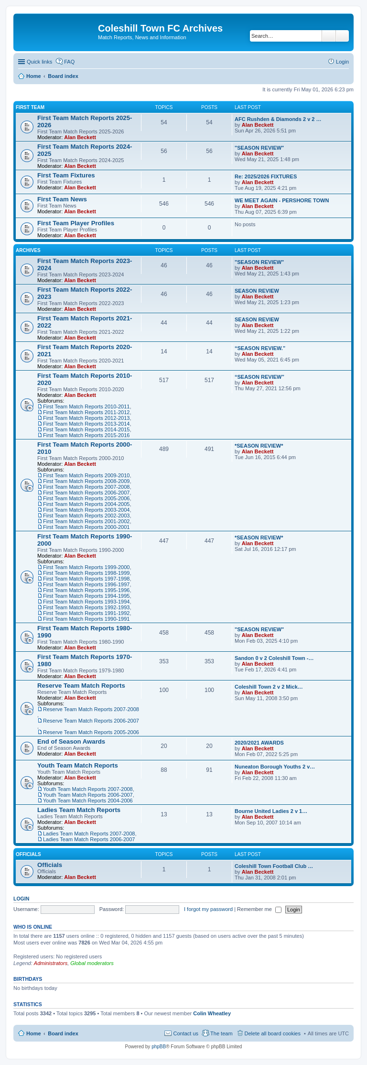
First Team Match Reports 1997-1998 (86, 579)
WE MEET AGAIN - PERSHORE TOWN (282, 200)
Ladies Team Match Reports (78, 809)
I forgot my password (208, 909)
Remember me (259, 909)
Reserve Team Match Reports (81, 685)
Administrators (50, 963)
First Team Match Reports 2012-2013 (86, 418)
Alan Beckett (80, 137)
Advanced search (342, 36)
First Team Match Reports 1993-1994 (86, 601)
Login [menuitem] (342, 62)
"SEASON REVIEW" (259, 148)
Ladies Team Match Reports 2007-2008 (89, 833)
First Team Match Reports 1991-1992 (86, 613)
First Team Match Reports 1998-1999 (86, 573)
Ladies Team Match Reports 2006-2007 (89, 839)
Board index (63, 1033)
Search (329, 36)
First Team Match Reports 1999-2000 (86, 567)
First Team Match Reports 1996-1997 (86, 584)
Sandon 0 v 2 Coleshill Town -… (274, 658)
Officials (28, 854)
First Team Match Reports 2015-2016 (86, 435)
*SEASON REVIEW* (259, 446)
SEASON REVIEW (257, 291)
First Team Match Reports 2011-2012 (86, 412)
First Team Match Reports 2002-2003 (86, 515)
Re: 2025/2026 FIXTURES (266, 176)
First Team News (62, 199)
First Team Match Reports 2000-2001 (86, 527)
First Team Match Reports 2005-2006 (86, 498)
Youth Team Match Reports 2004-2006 (88, 800)
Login (21, 898)
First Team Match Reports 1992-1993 (86, 607)
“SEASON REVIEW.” (260, 348)
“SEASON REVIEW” (259, 377)
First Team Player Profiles (75, 223)
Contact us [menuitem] (185, 1033)
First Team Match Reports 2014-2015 (86, 429)
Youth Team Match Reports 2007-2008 (88, 789)
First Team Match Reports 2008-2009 (86, 481)
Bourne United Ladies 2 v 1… (271, 811)
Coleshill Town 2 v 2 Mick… (269, 687)
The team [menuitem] (221, 1033)
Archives (28, 250)
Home (33, 1033)
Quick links (39, 62)
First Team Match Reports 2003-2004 (86, 510)
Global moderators (92, 963)
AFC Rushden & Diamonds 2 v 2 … (278, 119)
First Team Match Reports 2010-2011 (86, 406)
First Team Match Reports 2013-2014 (86, 424)
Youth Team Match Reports (77, 765)
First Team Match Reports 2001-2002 (86, 521)
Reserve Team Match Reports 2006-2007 (91, 721)
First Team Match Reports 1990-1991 (86, 619)
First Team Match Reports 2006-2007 (86, 492)
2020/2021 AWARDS (259, 743)
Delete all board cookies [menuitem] (273, 1033)
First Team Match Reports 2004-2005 (86, 504)
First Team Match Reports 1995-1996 (86, 590)
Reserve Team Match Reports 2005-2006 (91, 732)
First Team (30, 107)
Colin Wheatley (212, 1013)
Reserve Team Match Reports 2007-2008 (91, 709)
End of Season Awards (71, 741)
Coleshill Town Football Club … (274, 866)
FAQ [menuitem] (69, 62)
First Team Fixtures (66, 175)
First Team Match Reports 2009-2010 (86, 475)
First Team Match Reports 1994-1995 (86, 596)
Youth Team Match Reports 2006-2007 (88, 795)
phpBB (158, 1046)
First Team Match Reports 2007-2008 (86, 487)
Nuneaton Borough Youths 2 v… (275, 766)
